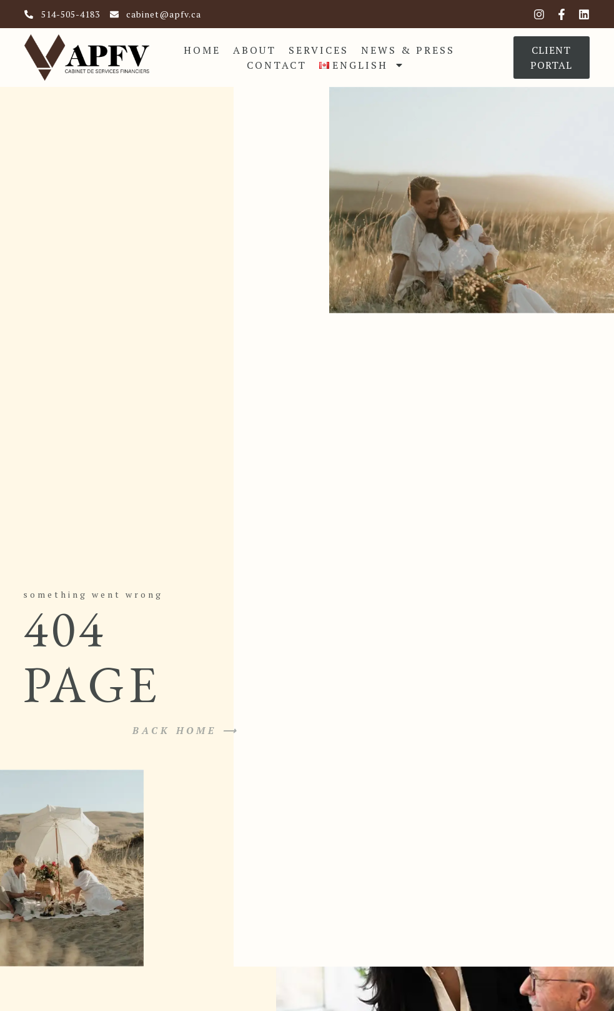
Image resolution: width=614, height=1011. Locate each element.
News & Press (408, 50)
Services (319, 50)
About (254, 50)
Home (202, 50)
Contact (277, 65)
